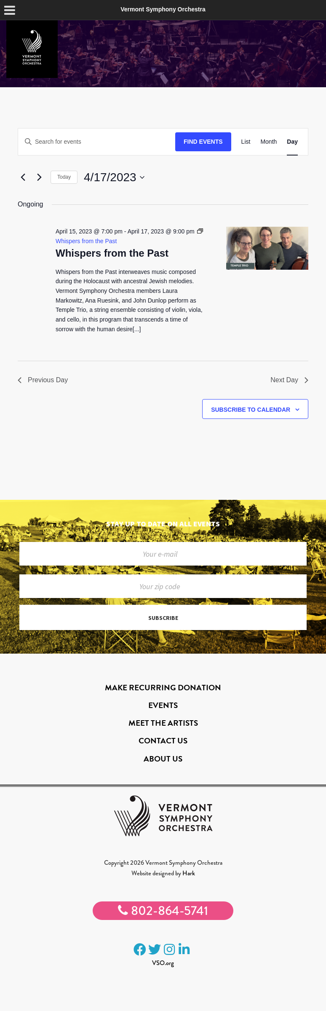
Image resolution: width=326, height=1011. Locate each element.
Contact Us (163, 741)
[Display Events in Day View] (292, 142)
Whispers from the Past (112, 253)
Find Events (203, 141)
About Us (163, 759)
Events (163, 705)
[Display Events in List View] (246, 142)
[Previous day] (23, 177)
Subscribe (163, 618)
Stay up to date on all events (163, 523)
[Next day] (39, 177)
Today (64, 177)
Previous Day (43, 379)
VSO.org (163, 963)
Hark (188, 873)
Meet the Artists (163, 723)
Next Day (289, 379)
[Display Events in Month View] (268, 142)
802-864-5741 (163, 910)
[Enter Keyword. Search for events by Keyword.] (96, 142)
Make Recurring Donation (163, 687)
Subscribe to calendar (250, 409)
